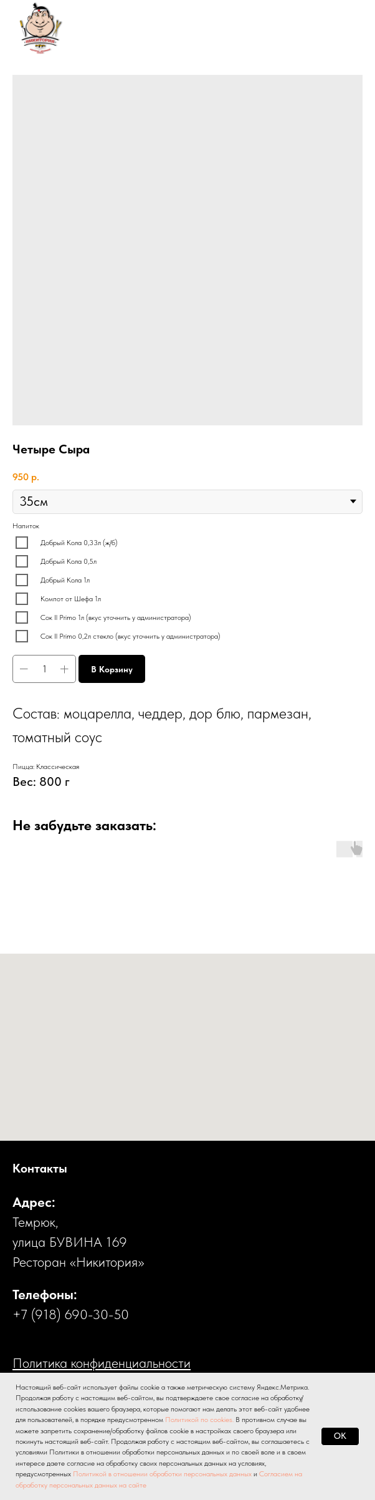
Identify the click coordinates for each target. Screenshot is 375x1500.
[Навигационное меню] (341, 28)
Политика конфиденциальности (101, 1363)
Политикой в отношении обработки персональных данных (162, 1473)
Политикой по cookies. (200, 1419)
